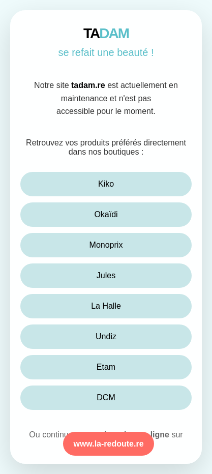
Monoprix (106, 245)
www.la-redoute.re (108, 443)
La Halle (106, 306)
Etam (106, 367)
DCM (106, 397)
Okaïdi (105, 214)
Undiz (106, 336)
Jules (106, 275)
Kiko (106, 184)
